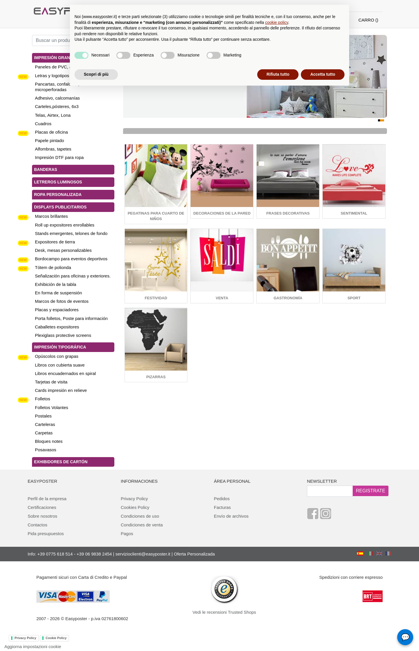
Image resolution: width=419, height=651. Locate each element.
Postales (43, 415)
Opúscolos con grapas (56, 356)
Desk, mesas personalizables (63, 250)
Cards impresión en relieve (61, 390)
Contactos (37, 524)
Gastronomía (288, 298)
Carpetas (44, 432)
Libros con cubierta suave (60, 364)
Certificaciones (42, 507)
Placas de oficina (51, 132)
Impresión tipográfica (60, 347)
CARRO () (368, 19)
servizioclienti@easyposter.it (143, 553)
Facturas (222, 507)
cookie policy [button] (276, 22)
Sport (354, 298)
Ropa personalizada (57, 194)
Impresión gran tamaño (61, 57)
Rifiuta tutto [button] (278, 74)
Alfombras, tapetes (53, 148)
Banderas (45, 169)
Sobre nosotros (42, 516)
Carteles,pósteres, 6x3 (57, 106)
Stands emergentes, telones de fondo (71, 233)
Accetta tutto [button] (322, 74)
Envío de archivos (231, 516)
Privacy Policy (134, 498)
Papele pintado (49, 140)
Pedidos (222, 498)
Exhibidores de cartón (61, 461)
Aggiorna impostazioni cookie (32, 646)
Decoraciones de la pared (222, 213)
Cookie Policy (56, 638)
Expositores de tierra (55, 241)
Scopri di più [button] (96, 74)
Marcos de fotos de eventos (61, 301)
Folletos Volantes (51, 407)
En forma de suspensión (58, 292)
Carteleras (45, 424)
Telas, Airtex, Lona (53, 115)
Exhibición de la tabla (55, 284)
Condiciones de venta (142, 524)
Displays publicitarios (60, 207)
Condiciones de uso (140, 516)
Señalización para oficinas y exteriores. (73, 275)
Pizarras (156, 377)
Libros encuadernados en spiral (65, 373)
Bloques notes (49, 441)
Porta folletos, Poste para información (71, 318)
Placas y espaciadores (57, 309)
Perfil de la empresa (47, 498)
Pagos (127, 533)
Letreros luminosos (58, 182)
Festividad (156, 298)
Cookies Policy (135, 507)
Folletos (42, 398)
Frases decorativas (288, 213)
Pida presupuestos (46, 533)
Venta (222, 298)
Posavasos (45, 449)
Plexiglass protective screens (63, 335)
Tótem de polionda (53, 267)
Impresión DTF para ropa (59, 157)
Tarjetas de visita (51, 381)
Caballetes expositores (57, 326)
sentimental (354, 213)
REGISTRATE (370, 490)
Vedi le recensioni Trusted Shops (224, 612)
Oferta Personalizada (194, 553)
